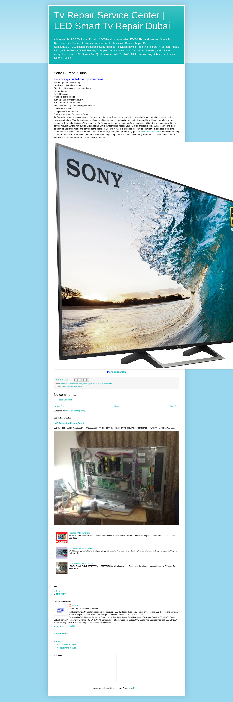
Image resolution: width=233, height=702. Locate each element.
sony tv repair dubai (105, 384)
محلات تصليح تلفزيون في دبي (80, 548)
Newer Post (59, 406)
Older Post (173, 406)
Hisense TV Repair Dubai (79, 533)
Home (116, 406)
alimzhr (75, 605)
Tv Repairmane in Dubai (66, 648)
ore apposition (117, 372)
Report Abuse (61, 633)
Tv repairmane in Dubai (66, 645)
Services (59, 591)
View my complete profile (64, 626)
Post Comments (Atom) (75, 411)
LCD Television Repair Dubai (69, 423)
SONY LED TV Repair (151, 131)
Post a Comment (65, 400)
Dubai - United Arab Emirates (73, 386)
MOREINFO (61, 594)
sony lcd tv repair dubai (69, 384)
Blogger (136, 688)
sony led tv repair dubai (88, 384)
